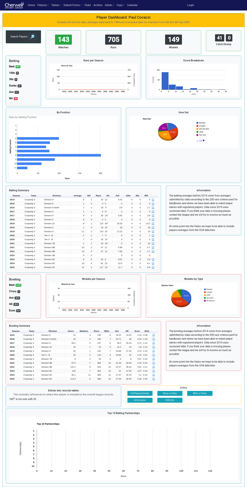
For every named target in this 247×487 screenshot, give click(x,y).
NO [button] (88, 195)
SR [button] (127, 331)
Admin (108, 5)
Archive (98, 5)
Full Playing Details (140, 393)
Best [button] (147, 331)
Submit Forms (71, 5)
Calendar (132, 5)
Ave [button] (117, 195)
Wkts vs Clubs (200, 393)
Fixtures (42, 5)
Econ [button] (137, 331)
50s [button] (137, 195)
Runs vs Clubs (170, 393)
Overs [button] (71, 331)
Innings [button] (77, 195)
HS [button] (107, 195)
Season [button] (16, 195)
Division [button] (57, 195)
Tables (55, 5)
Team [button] (33, 195)
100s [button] (128, 195)
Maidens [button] (84, 331)
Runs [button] (98, 195)
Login (190, 5)
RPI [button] (146, 195)
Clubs (87, 5)
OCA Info (169, 400)
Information (140, 400)
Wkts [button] (106, 331)
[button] (154, 196)
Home (31, 5)
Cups (120, 5)
